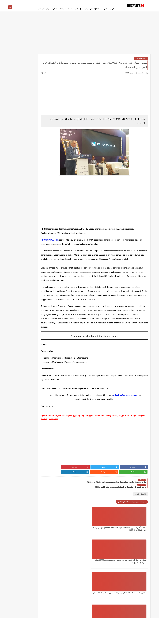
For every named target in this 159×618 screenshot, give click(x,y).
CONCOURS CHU (38, 128)
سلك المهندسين (38, 95)
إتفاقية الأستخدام (97, 2)
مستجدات (69, 9)
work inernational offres (38, 147)
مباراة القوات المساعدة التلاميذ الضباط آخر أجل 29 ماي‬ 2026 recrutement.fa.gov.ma (23, 258)
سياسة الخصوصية (109, 2)
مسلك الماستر (38, 116)
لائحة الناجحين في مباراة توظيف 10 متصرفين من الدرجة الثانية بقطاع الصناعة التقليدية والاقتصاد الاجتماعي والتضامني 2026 (23, 286)
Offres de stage (38, 139)
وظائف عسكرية (58, 9)
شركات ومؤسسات (19, 95)
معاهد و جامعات (19, 116)
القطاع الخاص (95, 9)
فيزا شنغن (38, 101)
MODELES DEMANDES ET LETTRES (20, 130)
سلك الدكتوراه (20, 89)
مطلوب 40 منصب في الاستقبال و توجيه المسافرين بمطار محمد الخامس (70, 529)
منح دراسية (78, 9)
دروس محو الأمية (43, 9)
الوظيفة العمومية (108, 9)
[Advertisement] (79, 35)
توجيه (86, 9)
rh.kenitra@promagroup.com (80, 408)
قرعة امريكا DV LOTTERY (19, 102)
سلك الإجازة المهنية (38, 89)
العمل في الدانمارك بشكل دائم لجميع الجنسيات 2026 (38, 68)
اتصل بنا (87, 2)
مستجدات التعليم (20, 109)
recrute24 (126, 615)
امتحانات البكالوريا (19, 76)
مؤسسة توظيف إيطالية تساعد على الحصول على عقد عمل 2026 (23, 193)
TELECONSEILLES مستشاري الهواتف (19, 140)
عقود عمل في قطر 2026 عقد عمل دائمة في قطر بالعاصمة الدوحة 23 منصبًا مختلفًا (24, 271)
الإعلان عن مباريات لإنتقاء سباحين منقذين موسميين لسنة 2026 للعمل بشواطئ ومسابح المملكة (102, 529)
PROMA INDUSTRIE (63, 241)
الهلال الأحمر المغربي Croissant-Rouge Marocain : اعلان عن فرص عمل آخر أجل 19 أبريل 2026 (133, 529)
